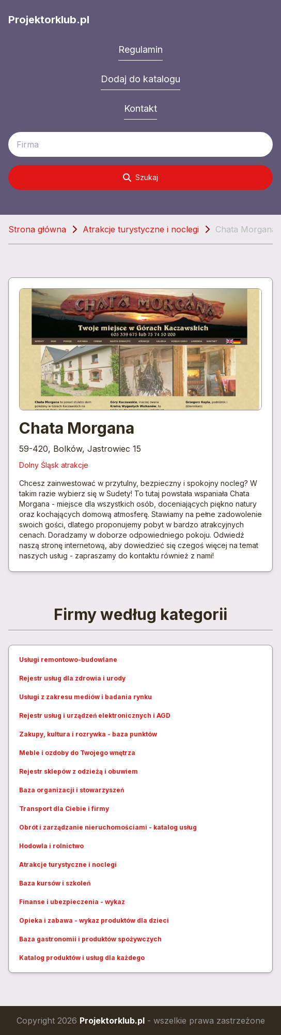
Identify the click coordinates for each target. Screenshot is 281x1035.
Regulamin (140, 49)
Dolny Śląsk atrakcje (53, 465)
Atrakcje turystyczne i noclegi (141, 229)
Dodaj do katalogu (140, 78)
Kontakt (140, 108)
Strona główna (37, 229)
